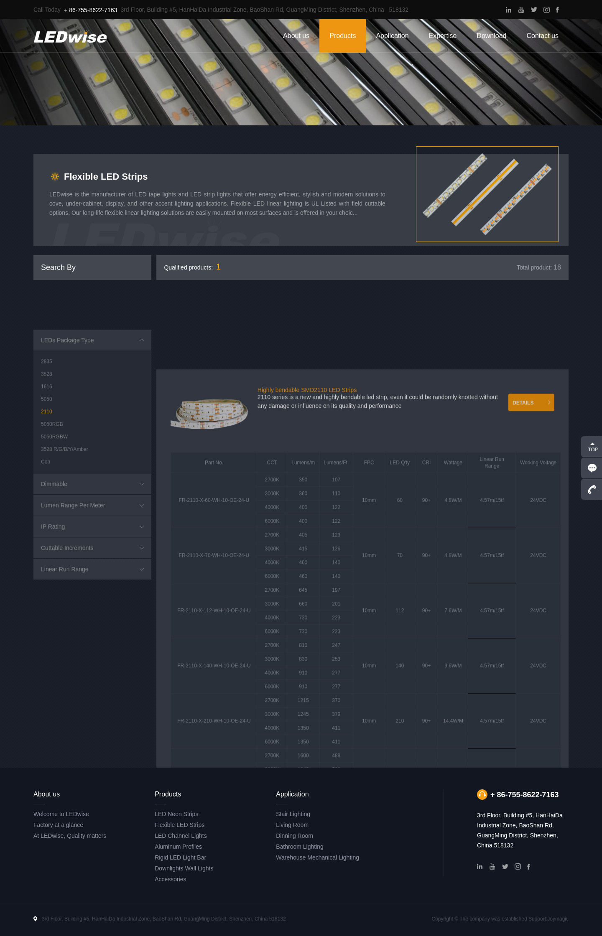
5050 (46, 488)
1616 (46, 476)
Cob (45, 551)
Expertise (443, 35)
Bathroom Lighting (300, 846)
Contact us (543, 35)
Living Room (292, 825)
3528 (46, 463)
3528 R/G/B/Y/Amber (64, 539)
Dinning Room (294, 835)
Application (392, 35)
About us (296, 35)
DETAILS (523, 564)
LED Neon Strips (176, 814)
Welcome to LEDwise (61, 814)
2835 (46, 451)
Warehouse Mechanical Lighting (317, 857)
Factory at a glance (58, 825)
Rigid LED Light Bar (180, 857)
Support (537, 919)
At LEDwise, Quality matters (69, 835)
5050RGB (52, 513)
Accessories (170, 879)
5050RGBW (54, 526)
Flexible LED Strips (179, 825)
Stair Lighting (293, 814)
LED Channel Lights (181, 835)
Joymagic (558, 919)
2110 (46, 501)
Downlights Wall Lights (184, 868)
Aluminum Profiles (178, 846)
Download (491, 35)
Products (342, 35)
